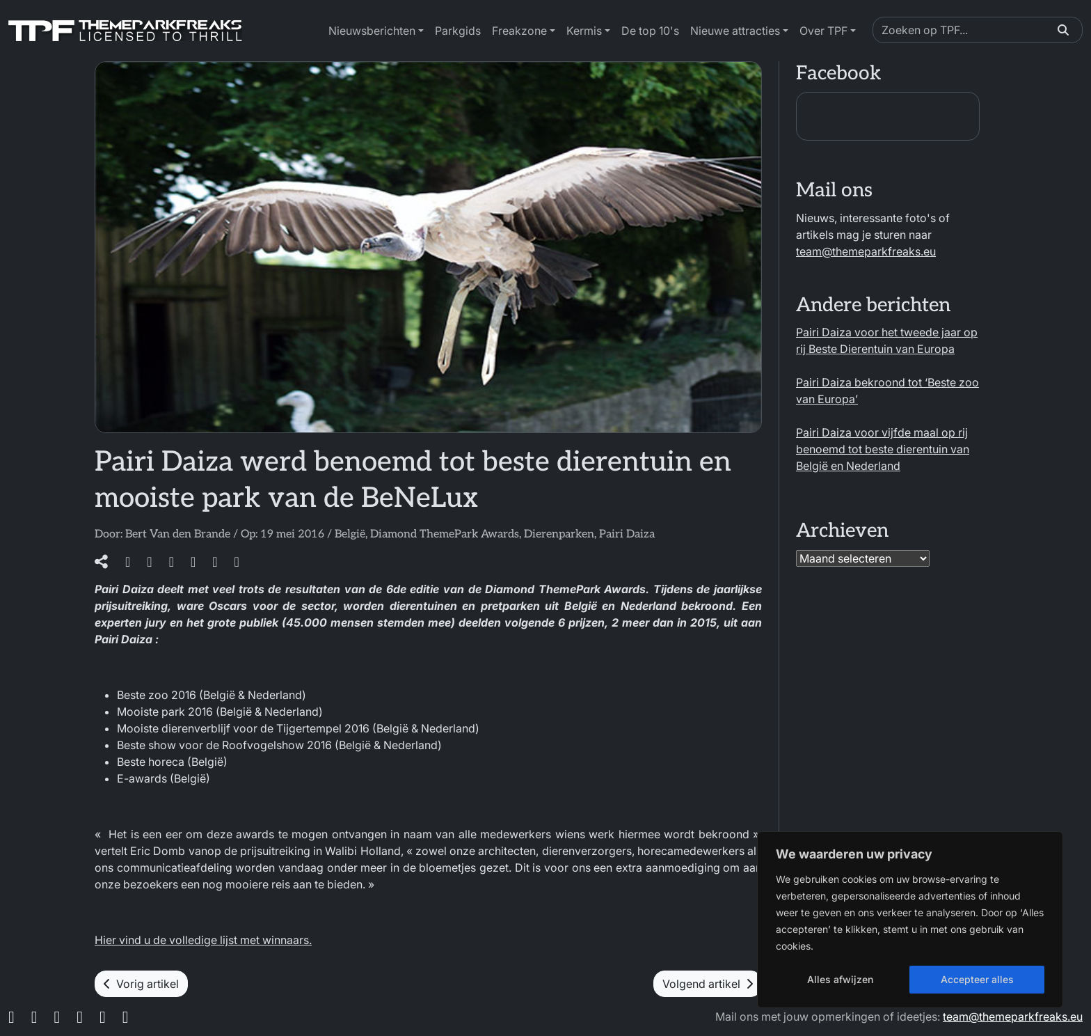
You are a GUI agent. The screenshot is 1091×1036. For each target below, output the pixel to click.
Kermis (584, 31)
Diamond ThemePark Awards (444, 534)
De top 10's (650, 31)
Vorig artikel (141, 984)
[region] (910, 919)
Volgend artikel (707, 984)
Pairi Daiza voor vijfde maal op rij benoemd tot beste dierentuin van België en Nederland (882, 449)
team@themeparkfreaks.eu (866, 251)
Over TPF (823, 31)
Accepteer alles (977, 979)
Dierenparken (559, 534)
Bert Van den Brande (177, 534)
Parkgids (458, 31)
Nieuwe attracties (735, 31)
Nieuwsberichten (371, 31)
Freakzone (519, 31)
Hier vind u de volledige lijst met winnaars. (203, 940)
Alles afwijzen (840, 979)
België (350, 534)
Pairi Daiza (627, 534)
